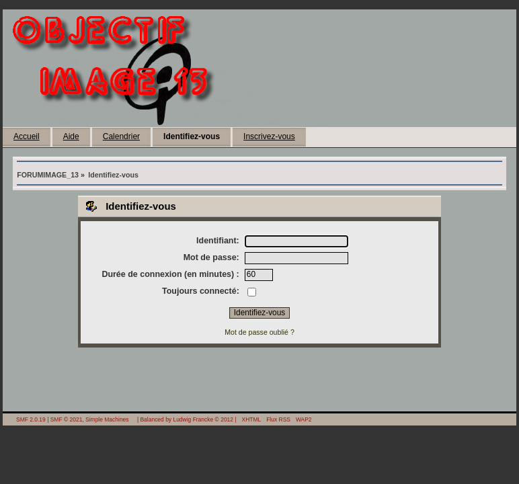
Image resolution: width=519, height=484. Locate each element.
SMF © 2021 (66, 419)
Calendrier (121, 136)
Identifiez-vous (191, 136)
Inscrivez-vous (269, 136)
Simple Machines (106, 419)
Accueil (26, 136)
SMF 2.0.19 (31, 419)
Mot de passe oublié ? (259, 332)
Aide (71, 136)
